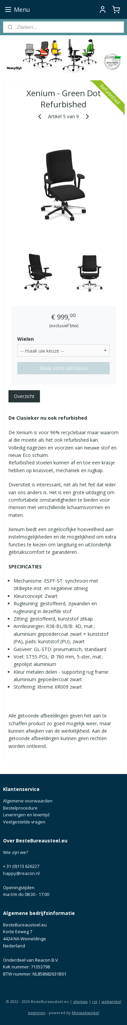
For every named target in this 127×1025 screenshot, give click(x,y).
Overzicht (24, 396)
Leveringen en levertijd (26, 815)
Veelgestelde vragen (24, 822)
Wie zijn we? (15, 852)
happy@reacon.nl (21, 873)
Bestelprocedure (20, 808)
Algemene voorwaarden (27, 801)
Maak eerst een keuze (63, 368)
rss (94, 1001)
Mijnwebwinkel (85, 1012)
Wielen (25, 339)
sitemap (80, 1001)
